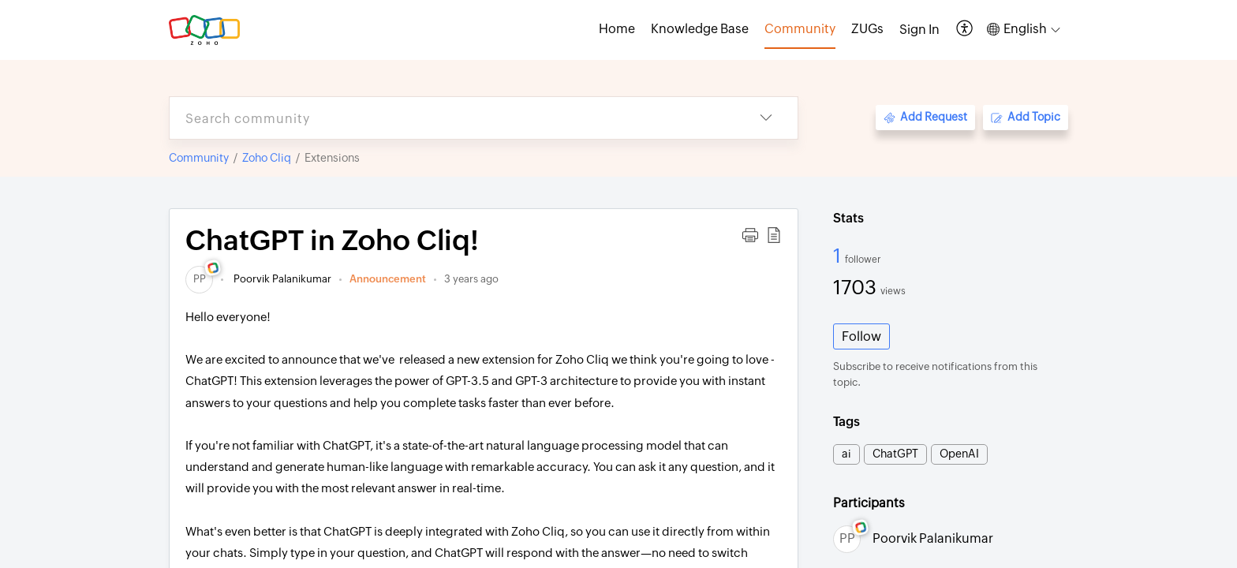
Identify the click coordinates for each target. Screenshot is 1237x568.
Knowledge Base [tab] (700, 28)
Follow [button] (861, 336)
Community (199, 157)
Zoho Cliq (266, 157)
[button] (965, 29)
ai (846, 453)
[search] (452, 118)
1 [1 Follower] (839, 256)
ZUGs (867, 28)
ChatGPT (895, 453)
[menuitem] (919, 30)
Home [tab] (617, 28)
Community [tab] (799, 28)
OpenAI (959, 453)
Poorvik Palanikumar (281, 279)
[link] (199, 279)
